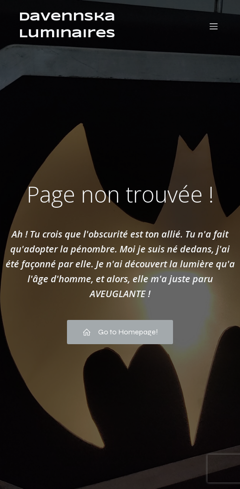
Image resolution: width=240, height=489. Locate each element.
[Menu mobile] (213, 26)
